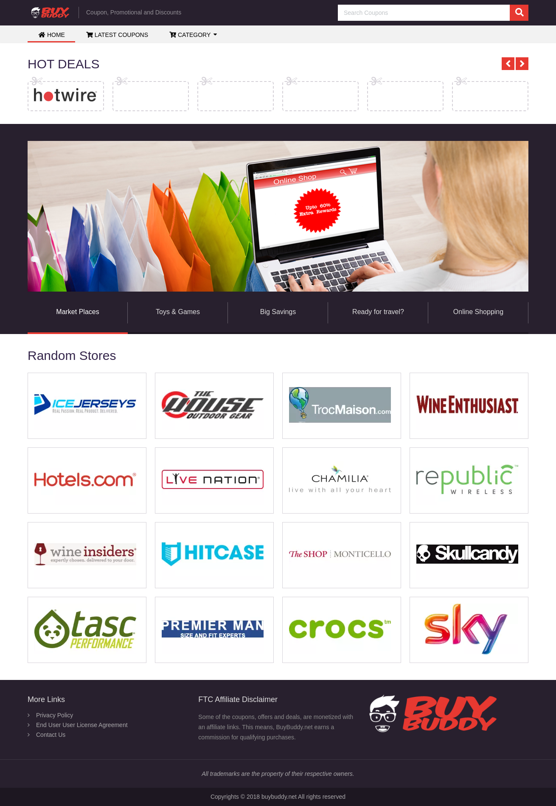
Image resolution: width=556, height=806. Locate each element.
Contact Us (50, 734)
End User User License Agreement (82, 725)
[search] (519, 13)
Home (52, 34)
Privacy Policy (54, 715)
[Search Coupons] (433, 13)
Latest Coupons (117, 34)
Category (190, 34)
